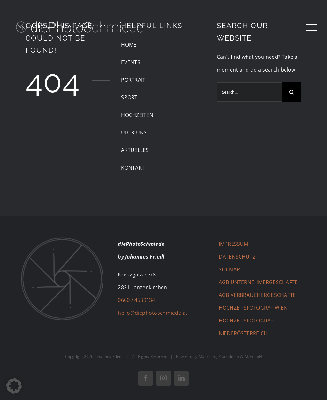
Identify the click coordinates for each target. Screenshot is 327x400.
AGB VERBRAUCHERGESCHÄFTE (257, 294)
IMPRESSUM (233, 243)
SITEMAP (229, 269)
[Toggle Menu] (312, 27)
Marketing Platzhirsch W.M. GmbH (230, 356)
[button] (14, 386)
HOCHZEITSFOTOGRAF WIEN (253, 307)
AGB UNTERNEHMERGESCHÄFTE (258, 282)
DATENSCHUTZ (237, 256)
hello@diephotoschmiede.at (152, 312)
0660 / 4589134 (136, 300)
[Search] (291, 92)
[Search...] (249, 92)
